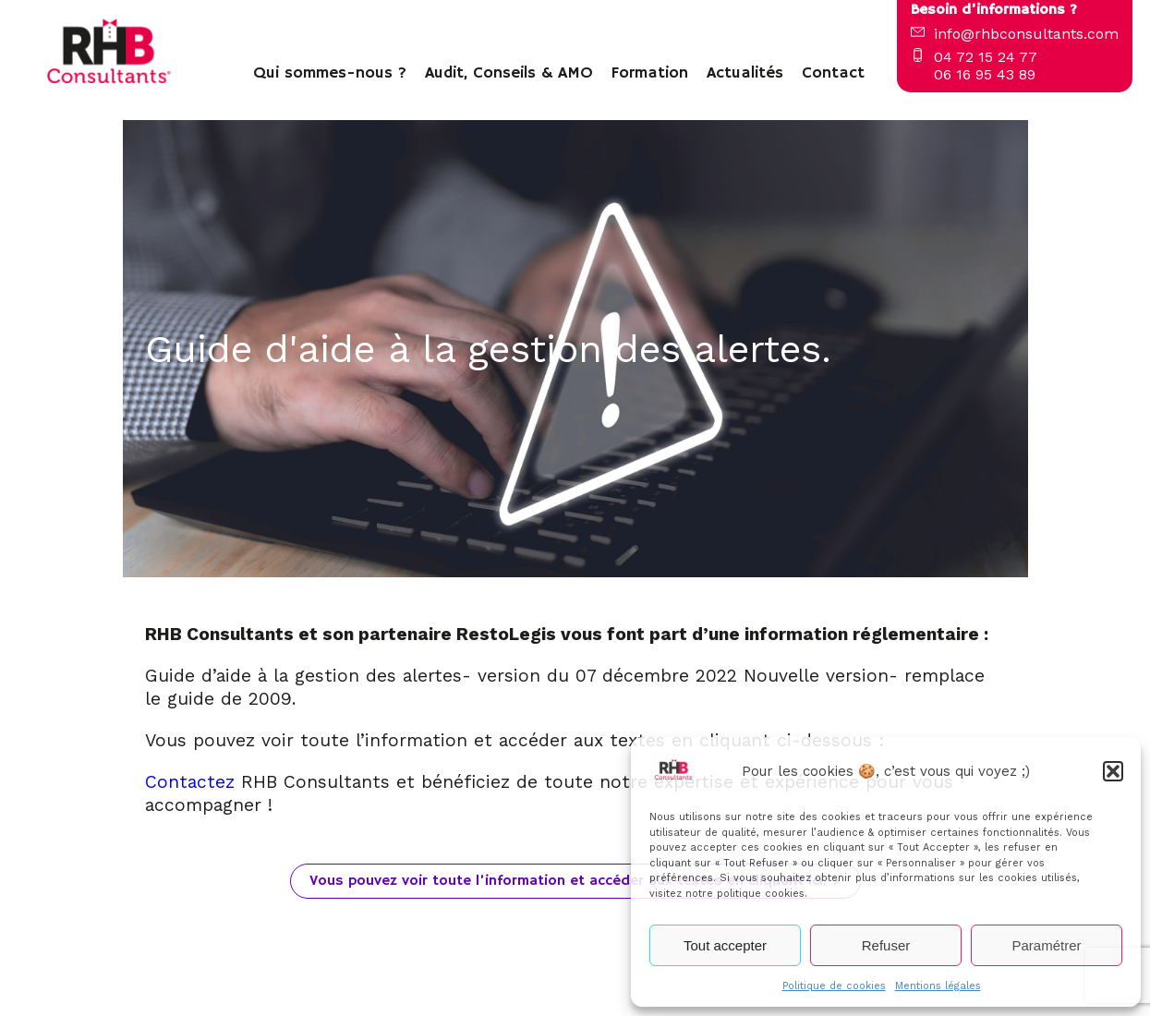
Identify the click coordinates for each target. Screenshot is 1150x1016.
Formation (649, 73)
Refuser (886, 945)
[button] (1113, 771)
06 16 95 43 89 (984, 74)
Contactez (193, 781)
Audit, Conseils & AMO (509, 73)
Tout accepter (725, 945)
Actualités (745, 73)
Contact (833, 73)
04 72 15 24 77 (985, 57)
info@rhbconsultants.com (1026, 33)
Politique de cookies (834, 986)
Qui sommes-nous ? (329, 73)
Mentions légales (938, 986)
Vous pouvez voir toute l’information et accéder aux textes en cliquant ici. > (575, 881)
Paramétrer (1046, 945)
